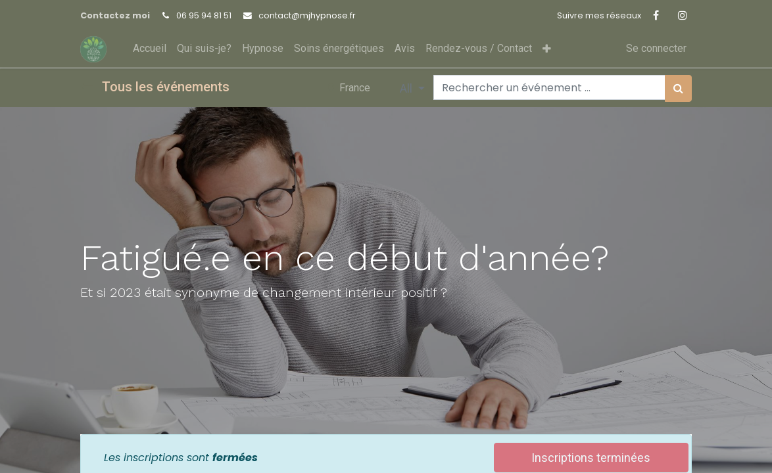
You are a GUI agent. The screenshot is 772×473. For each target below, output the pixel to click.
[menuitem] (150, 48)
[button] (546, 48)
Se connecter (656, 48)
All (407, 88)
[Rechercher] (678, 88)
